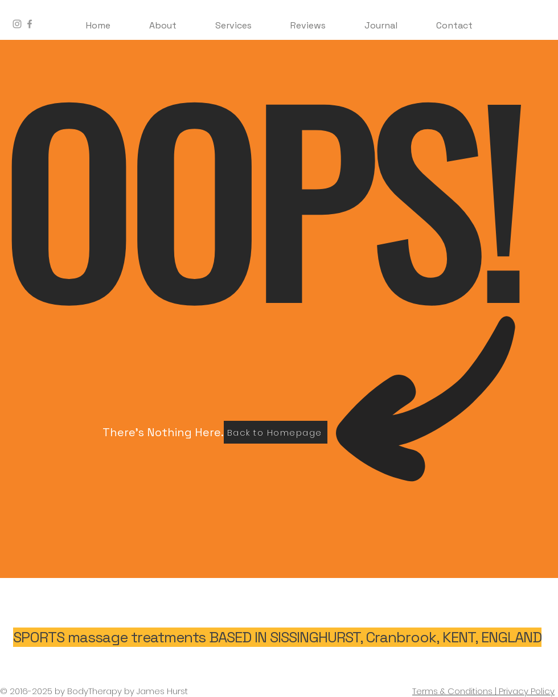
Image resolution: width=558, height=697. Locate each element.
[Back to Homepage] (275, 432)
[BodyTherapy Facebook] (29, 24)
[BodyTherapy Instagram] (17, 24)
